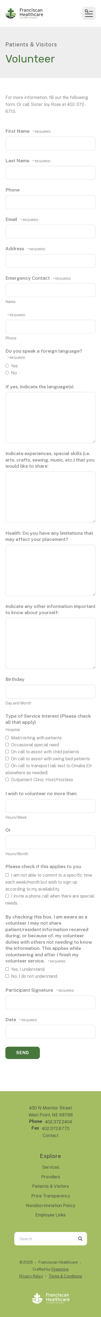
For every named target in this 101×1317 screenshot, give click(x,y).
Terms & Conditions (65, 1276)
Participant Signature (29, 990)
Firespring (60, 1269)
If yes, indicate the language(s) (39, 386)
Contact (50, 1135)
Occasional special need (32, 744)
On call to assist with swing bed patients (47, 758)
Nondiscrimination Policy (50, 1205)
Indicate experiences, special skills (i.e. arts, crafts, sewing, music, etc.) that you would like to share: (50, 460)
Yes (11, 365)
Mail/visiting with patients (33, 737)
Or (8, 830)
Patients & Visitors (50, 1186)
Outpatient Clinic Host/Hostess (39, 779)
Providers (50, 1176)
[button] (89, 13)
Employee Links (50, 1215)
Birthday (15, 679)
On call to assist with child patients (42, 751)
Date (11, 1019)
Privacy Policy (31, 1276)
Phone (12, 190)
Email (11, 219)
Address (15, 248)
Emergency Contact (28, 278)
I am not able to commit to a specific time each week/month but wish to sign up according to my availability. (48, 882)
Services (50, 1167)
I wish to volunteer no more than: (41, 793)
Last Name (17, 160)
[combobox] (44, 1238)
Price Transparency (50, 1195)
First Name (18, 131)
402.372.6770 (55, 1128)
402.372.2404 (58, 1121)
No (11, 372)
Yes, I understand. (25, 969)
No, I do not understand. (31, 976)
